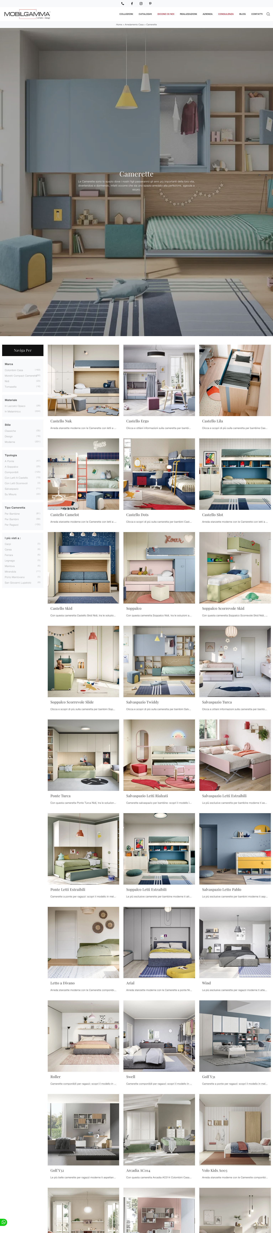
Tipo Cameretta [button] (15, 507)
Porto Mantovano (15, 577)
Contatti (257, 14)
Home (119, 24)
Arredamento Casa (134, 24)
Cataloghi (145, 14)
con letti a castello (16, 477)
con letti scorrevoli (16, 483)
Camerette (151, 24)
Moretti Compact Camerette (21, 375)
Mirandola (10, 571)
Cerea (8, 549)
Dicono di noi (166, 14)
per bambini (12, 518)
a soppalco (11, 466)
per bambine (12, 513)
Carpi (8, 543)
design (9, 436)
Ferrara (9, 554)
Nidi (7, 380)
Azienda (207, 14)
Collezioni (126, 14)
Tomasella (10, 386)
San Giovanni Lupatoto (18, 582)
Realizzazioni (188, 14)
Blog (242, 14)
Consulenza (226, 14)
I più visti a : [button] (13, 538)
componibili (12, 472)
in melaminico (13, 411)
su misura (10, 494)
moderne (10, 441)
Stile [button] (8, 424)
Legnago (10, 560)
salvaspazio (12, 488)
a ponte (9, 461)
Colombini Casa (14, 369)
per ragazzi (12, 524)
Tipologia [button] (11, 455)
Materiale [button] (11, 399)
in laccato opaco (15, 405)
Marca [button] (9, 364)
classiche (10, 430)
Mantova (10, 566)
